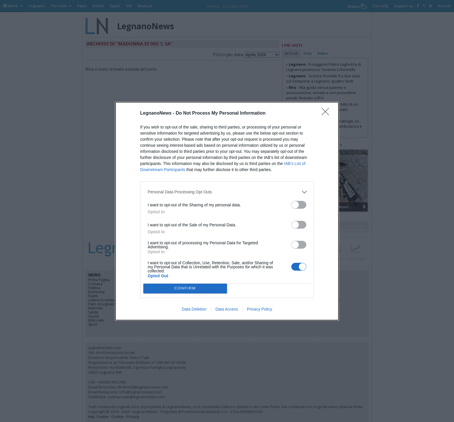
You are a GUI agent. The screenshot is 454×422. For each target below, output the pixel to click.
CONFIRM (185, 288)
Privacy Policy (259, 309)
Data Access (226, 309)
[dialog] (227, 211)
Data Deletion (194, 309)
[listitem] (227, 192)
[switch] (298, 205)
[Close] (327, 113)
